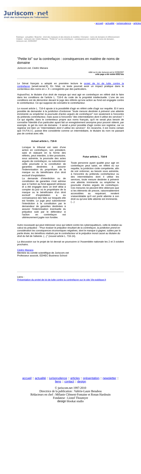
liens (58, 381)
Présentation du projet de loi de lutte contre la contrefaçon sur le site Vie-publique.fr (61, 279)
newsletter (109, 378)
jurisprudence (124, 23)
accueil (99, 23)
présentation (91, 378)
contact (69, 381)
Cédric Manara (25, 250)
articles (137, 23)
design (81, 381)
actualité (109, 23)
